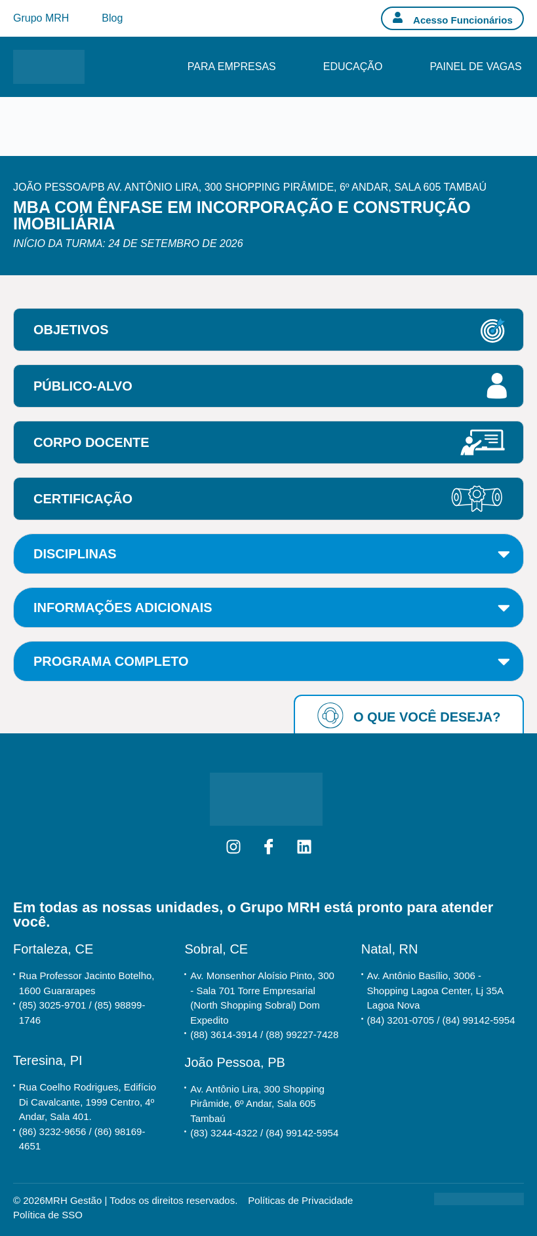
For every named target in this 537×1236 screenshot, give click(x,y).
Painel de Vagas (475, 66)
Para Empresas (232, 66)
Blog (112, 18)
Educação (353, 66)
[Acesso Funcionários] (397, 17)
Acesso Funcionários (463, 20)
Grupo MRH (41, 18)
